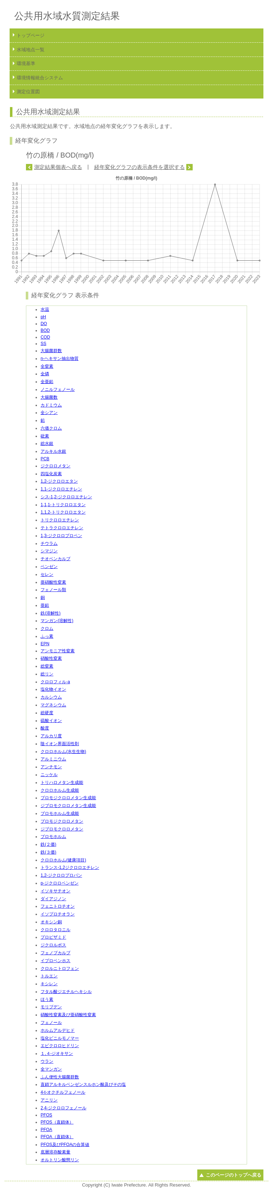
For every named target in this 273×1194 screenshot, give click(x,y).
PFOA (46, 1129)
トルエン (49, 975)
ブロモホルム (53, 836)
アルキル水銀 (53, 451)
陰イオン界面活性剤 (60, 743)
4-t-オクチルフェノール (63, 1092)
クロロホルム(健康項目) (63, 860)
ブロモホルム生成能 (60, 813)
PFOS (46, 1115)
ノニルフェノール (58, 389)
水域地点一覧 (30, 49)
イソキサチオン (55, 890)
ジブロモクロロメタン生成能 (68, 805)
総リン (47, 674)
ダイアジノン (53, 898)
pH (43, 316)
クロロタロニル (55, 929)
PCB (45, 458)
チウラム (49, 543)
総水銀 (47, 443)
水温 (45, 309)
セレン (47, 574)
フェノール (51, 1022)
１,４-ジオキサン (57, 1053)
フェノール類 (53, 589)
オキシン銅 (51, 921)
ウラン (47, 1061)
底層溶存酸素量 (55, 1152)
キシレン (49, 983)
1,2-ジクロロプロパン (61, 875)
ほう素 (47, 999)
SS (43, 343)
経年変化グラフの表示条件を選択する (139, 167)
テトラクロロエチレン (62, 527)
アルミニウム (53, 759)
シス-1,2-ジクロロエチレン (66, 496)
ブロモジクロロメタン (62, 821)
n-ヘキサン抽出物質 (60, 358)
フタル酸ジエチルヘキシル (66, 991)
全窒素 (47, 366)
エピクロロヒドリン (60, 1045)
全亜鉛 (47, 381)
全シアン (49, 412)
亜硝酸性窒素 (53, 582)
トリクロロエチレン (60, 520)
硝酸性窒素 (51, 658)
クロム (47, 628)
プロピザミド (53, 937)
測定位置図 (28, 91)
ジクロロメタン (55, 465)
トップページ (30, 35)
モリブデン (51, 1006)
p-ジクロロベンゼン (60, 883)
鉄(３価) (48, 852)
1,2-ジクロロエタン (59, 481)
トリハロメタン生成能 (62, 782)
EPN (45, 643)
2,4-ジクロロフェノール (63, 1107)
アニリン (49, 1100)
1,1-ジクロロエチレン (61, 489)
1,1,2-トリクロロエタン (63, 512)
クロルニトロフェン (60, 968)
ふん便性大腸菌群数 (60, 1076)
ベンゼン (49, 566)
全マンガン (51, 1069)
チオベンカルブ (55, 558)
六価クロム (51, 428)
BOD (45, 330)
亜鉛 (45, 605)
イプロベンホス (55, 960)
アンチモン (51, 766)
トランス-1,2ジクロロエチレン (70, 867)
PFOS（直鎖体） (57, 1122)
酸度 (45, 728)
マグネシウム (53, 704)
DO (44, 323)
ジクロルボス (53, 945)
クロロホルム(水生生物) (63, 751)
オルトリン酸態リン (60, 1159)
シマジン (49, 550)
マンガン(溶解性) (57, 620)
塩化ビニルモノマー (60, 1038)
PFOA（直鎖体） (57, 1136)
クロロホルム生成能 (60, 790)
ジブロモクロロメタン (62, 829)
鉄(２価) (48, 844)
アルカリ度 (51, 735)
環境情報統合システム (40, 77)
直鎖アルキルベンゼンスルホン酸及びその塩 (83, 1084)
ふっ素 (47, 636)
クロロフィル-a (55, 681)
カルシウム (51, 697)
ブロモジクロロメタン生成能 (68, 797)
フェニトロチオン (58, 906)
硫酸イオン (51, 720)
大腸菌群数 (51, 350)
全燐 (45, 373)
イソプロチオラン (58, 914)
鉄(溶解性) (50, 613)
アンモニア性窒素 (58, 650)
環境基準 (26, 63)
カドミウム (51, 405)
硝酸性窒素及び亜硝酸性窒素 (68, 1014)
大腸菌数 (49, 397)
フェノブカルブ (55, 952)
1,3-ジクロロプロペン (61, 535)
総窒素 (47, 666)
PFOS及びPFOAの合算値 (65, 1144)
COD (45, 337)
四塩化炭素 (51, 473)
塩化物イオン (53, 689)
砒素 (45, 436)
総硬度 (47, 712)
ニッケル (49, 774)
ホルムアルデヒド (58, 1030)
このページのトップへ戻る (233, 1175)
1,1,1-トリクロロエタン (63, 504)
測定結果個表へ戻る (58, 167)
